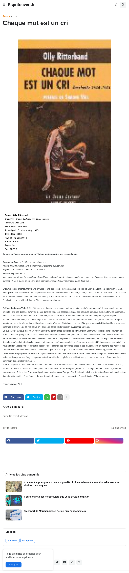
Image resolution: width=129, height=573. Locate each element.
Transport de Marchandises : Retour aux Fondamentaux (55, 511)
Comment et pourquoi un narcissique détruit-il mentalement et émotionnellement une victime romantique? (71, 484)
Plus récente (10, 428)
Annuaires (12, 540)
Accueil (6, 16)
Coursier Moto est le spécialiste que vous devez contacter (56, 496)
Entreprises (27, 540)
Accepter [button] (13, 564)
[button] (4, 5)
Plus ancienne (117, 428)
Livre (15, 16)
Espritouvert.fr (21, 5)
